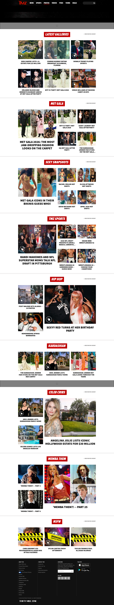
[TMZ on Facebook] (19, 2)
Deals (90, 15)
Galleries (21, 586)
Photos (45, 15)
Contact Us (40, 564)
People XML (21, 590)
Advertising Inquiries (43, 570)
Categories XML (22, 584)
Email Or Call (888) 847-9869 (35, 9)
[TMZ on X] (21, 2)
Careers (40, 568)
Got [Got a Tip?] (23, 9)
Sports (33, 15)
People (20, 588)
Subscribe (72, 571)
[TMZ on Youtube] (23, 3)
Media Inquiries (41, 572)
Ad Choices (21, 570)
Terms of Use (22, 568)
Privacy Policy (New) (23, 566)
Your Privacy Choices (25, 572)
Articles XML (22, 576)
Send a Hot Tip (41, 566)
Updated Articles (22, 578)
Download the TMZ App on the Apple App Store (84, 565)
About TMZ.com (22, 564)
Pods (68, 15)
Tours (78, 15)
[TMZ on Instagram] (26, 2)
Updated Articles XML (24, 580)
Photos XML (21, 592)
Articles (20, 574)
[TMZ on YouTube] (65, 578)
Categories (21, 582)
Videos (57, 15)
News (21, 15)
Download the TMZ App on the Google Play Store (84, 570)
